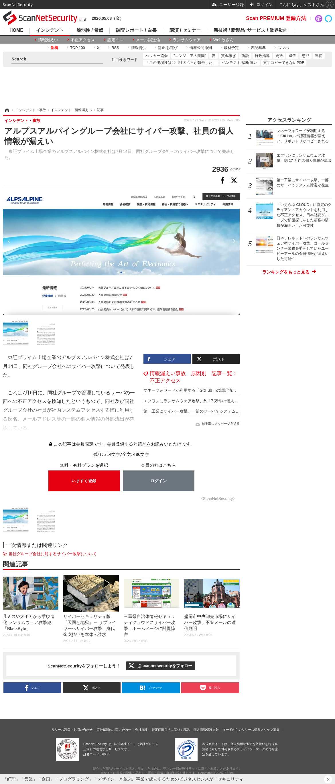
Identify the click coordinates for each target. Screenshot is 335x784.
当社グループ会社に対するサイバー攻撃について (53, 553)
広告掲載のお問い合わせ (113, 729)
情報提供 (138, 48)
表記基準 (258, 48)
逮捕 (318, 56)
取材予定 (231, 48)
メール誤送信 (148, 40)
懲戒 (305, 56)
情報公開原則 (201, 48)
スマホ (283, 48)
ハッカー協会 (156, 56)
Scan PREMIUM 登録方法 (276, 18)
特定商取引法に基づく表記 (171, 729)
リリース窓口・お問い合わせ (72, 729)
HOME (16, 30)
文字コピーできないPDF (283, 62)
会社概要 (141, 729)
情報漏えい (48, 40)
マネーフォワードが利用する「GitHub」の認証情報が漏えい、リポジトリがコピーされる (223, 390)
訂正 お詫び (168, 48)
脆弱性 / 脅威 (89, 30)
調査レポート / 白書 (136, 30)
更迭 (279, 56)
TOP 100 (77, 48)
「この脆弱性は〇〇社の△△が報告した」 (180, 62)
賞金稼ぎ (228, 56)
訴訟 (245, 56)
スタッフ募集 (270, 729)
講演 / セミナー (185, 30)
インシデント (50, 30)
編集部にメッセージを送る (221, 423)
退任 (292, 56)
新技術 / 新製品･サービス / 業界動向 (251, 30)
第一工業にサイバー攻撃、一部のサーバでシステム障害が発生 (199, 411)
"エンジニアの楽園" (190, 56)
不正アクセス (83, 40)
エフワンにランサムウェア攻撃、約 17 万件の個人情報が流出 (198, 401)
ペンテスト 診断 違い (239, 62)
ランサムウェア (187, 40)
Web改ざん (223, 40)
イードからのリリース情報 (242, 729)
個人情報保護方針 (206, 729)
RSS (115, 48)
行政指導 (262, 56)
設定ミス (115, 40)
